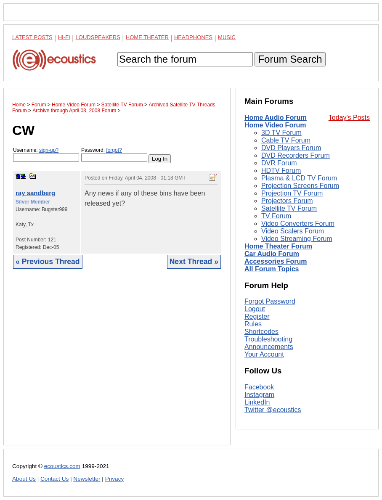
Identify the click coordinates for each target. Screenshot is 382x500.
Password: (114, 154)
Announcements (268, 346)
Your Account (264, 354)
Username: (46, 154)
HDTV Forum (281, 170)
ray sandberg (35, 192)
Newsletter (86, 479)
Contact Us (54, 479)
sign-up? (48, 150)
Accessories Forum (275, 261)
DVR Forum (279, 163)
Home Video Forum (275, 125)
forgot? (114, 150)
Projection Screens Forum (300, 185)
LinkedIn (257, 402)
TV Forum (276, 216)
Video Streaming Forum (296, 238)
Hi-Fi (64, 37)
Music (227, 37)
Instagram (259, 394)
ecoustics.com (62, 466)
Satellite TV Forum (289, 208)
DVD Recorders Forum (295, 155)
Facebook (259, 387)
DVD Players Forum (291, 147)
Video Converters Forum (297, 223)
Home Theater (147, 37)
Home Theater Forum (278, 246)
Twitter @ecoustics (272, 409)
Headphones (193, 37)
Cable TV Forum (285, 140)
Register (257, 316)
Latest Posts (32, 37)
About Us (24, 479)
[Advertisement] (117, 363)
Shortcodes (261, 331)
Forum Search (290, 59)
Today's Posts (349, 117)
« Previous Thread (48, 261)
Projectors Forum (287, 200)
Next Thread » (194, 261)
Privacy (114, 479)
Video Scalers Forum (292, 231)
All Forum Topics (271, 268)
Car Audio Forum (271, 253)
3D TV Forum (281, 132)
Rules (253, 324)
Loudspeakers (98, 37)
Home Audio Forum (275, 117)
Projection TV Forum (292, 193)
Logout (254, 308)
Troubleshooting (268, 339)
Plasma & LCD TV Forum (299, 178)
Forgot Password (269, 301)
